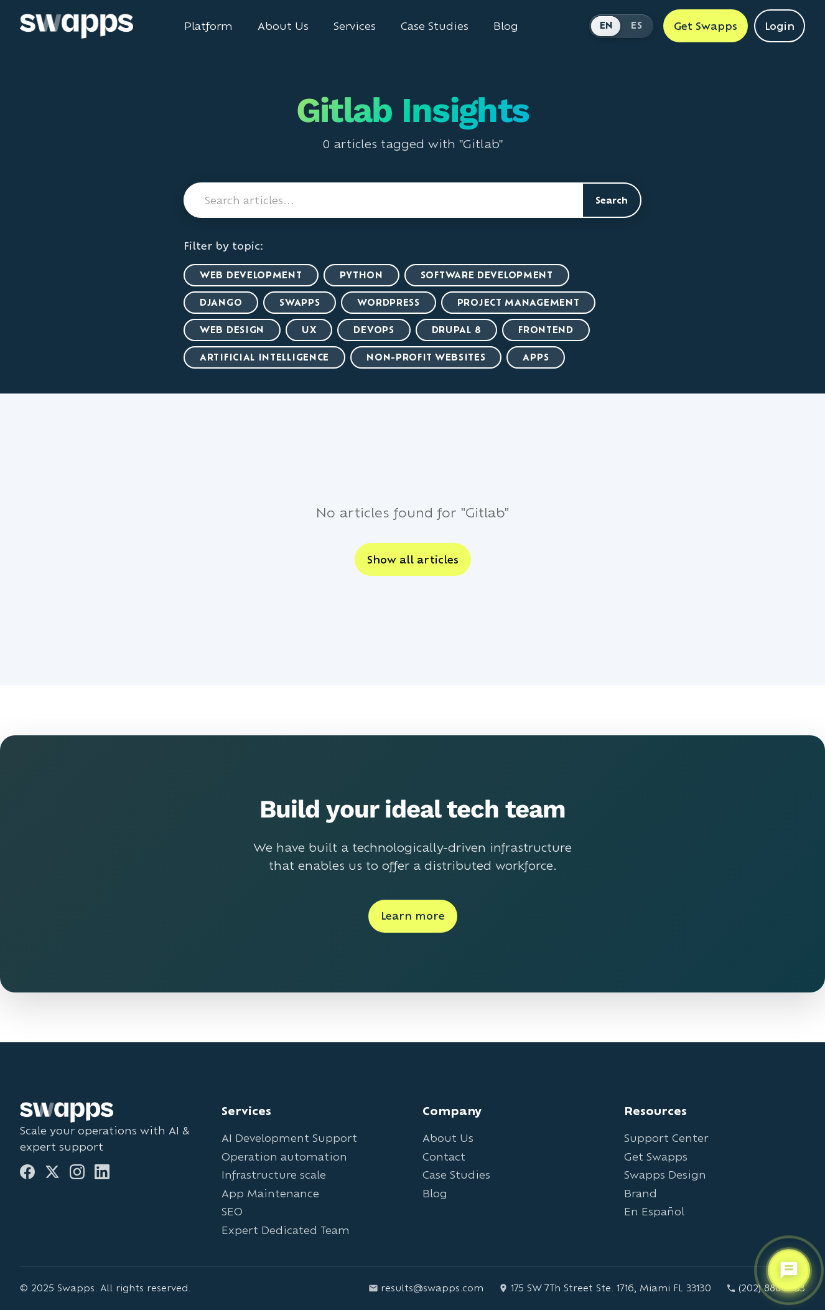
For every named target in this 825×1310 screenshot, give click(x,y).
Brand (640, 1193)
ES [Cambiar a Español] (636, 25)
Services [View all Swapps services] (354, 26)
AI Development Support (289, 1137)
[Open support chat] (789, 1270)
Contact (443, 1156)
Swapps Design (665, 1174)
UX (309, 330)
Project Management (518, 302)
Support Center (666, 1137)
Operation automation (284, 1156)
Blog (434, 1193)
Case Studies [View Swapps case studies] (434, 26)
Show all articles (413, 559)
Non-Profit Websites (425, 357)
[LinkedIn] (102, 1171)
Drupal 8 (457, 330)
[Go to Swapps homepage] (76, 26)
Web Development (251, 275)
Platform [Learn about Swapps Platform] (208, 26)
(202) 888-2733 (765, 1288)
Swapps (299, 302)
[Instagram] (77, 1171)
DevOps (373, 330)
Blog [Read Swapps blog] (505, 26)
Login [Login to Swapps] (780, 25)
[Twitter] (52, 1171)
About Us (447, 1137)
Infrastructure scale (273, 1174)
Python (361, 275)
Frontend (546, 330)
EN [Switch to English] (606, 25)
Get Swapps (656, 1156)
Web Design (232, 330)
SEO (232, 1211)
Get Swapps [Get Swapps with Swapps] (705, 25)
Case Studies (456, 1174)
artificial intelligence (264, 357)
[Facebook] (27, 1171)
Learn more (413, 915)
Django (221, 302)
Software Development (487, 275)
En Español (654, 1211)
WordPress (388, 302)
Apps (536, 357)
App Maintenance (270, 1193)
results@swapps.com (425, 1288)
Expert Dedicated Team (285, 1230)
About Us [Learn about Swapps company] (283, 26)
